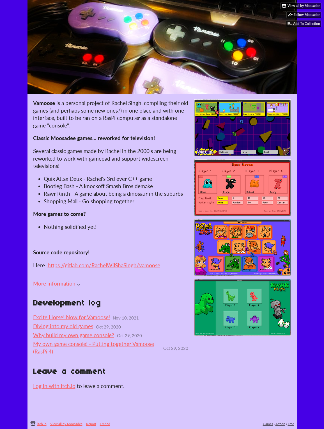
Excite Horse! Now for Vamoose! (71, 317)
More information (56, 283)
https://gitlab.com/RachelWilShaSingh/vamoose (104, 265)
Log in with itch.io (54, 386)
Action (280, 424)
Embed (105, 424)
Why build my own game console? (73, 335)
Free (291, 424)
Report (91, 424)
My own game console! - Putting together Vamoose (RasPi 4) (93, 348)
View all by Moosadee (66, 424)
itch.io (42, 424)
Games (268, 424)
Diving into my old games (63, 326)
